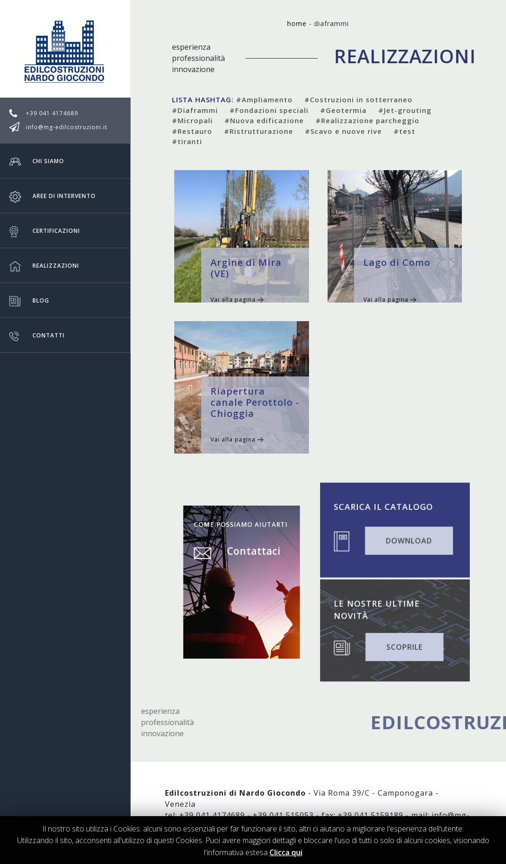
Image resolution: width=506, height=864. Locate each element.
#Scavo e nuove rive (343, 131)
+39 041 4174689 (52, 113)
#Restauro (192, 131)
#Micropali (192, 120)
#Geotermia (343, 110)
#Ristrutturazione (258, 131)
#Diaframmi (195, 110)
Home (297, 23)
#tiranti (187, 141)
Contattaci (251, 558)
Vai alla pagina (236, 299)
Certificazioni (44, 230)
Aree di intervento (52, 195)
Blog (29, 300)
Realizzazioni (44, 265)
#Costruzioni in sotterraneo (358, 99)
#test (404, 131)
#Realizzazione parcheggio (367, 120)
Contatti (37, 335)
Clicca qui (285, 852)
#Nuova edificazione (264, 120)
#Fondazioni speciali (269, 110)
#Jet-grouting (405, 110)
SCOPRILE (403, 645)
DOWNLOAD (407, 539)
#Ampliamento (264, 99)
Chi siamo (36, 161)
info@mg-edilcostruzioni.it (66, 127)
